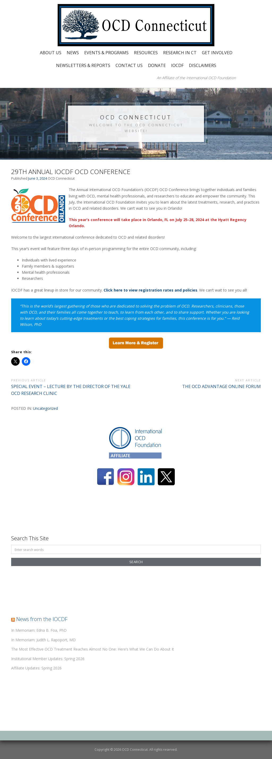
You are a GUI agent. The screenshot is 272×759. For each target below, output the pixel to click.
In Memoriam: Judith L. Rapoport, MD (43, 639)
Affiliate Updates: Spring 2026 (36, 668)
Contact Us (129, 65)
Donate (157, 65)
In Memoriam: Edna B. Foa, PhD (39, 630)
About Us (50, 53)
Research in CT (180, 53)
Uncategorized (45, 408)
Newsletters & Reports (83, 65)
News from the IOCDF (41, 619)
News (73, 53)
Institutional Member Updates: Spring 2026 (47, 658)
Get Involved (217, 53)
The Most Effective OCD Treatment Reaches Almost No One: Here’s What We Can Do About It (92, 649)
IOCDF (177, 65)
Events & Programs (106, 53)
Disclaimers (202, 65)
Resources (146, 53)
